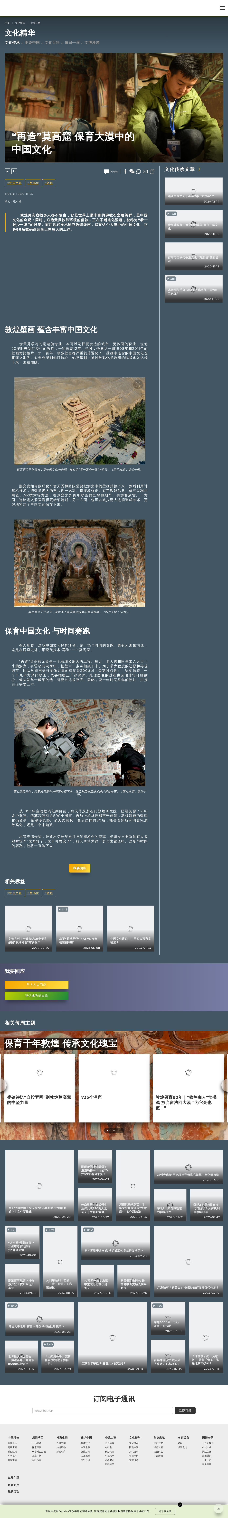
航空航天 (12, 1451)
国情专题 (207, 1437)
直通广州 (36, 1456)
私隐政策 (131, 1511)
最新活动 (13, 1491)
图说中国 (32, 42)
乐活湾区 (37, 1437)
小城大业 (206, 1447)
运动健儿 (109, 1460)
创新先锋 (109, 1451)
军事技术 (12, 1456)
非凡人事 (110, 1437)
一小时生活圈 (39, 1451)
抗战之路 (206, 1451)
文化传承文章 (179, 169)
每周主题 (13, 1477)
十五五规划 (208, 1443)
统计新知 (85, 1451)
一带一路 (206, 1460)
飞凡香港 (36, 1443)
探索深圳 (36, 1447)
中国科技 (13, 1437)
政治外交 (158, 1443)
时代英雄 (109, 1443)
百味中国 (61, 1443)
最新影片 (13, 1485)
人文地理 (85, 1456)
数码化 (34, 183)
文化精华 (20, 23)
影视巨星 (109, 1464)
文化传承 (35, 23)
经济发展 (158, 1447)
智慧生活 (12, 1443)
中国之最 (85, 1447)
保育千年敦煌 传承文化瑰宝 (60, 1043)
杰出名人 (109, 1447)
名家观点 (183, 1437)
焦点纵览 (159, 1437)
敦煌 (50, 183)
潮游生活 (62, 1437)
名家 (180, 1443)
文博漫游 (92, 42)
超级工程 (12, 1447)
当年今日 (85, 1460)
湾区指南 (36, 1460)
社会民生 (158, 1451)
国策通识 (206, 1456)
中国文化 (15, 183)
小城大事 (109, 1456)
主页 (7, 23)
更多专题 (206, 1464)
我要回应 (79, 868)
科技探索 (12, 1460)
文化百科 (52, 42)
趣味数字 (85, 1443)
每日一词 (72, 42)
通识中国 (86, 1437)
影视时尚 (61, 1451)
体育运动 (158, 1456)
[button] (107, 1130)
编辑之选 (182, 1447)
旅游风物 (61, 1447)
